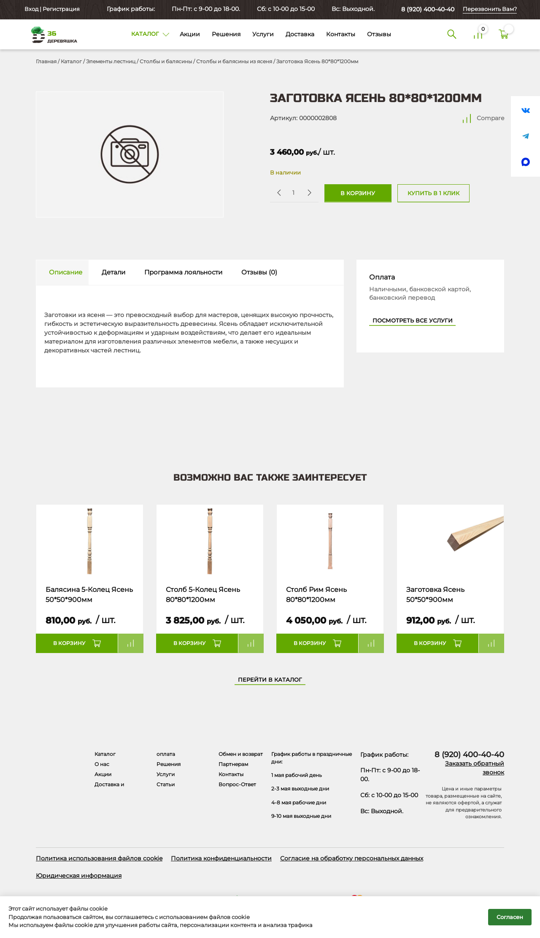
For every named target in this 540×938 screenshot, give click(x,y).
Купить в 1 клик (433, 193)
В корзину (357, 193)
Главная (46, 61)
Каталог (71, 61)
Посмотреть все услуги (413, 320)
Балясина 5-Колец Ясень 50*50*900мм (89, 595)
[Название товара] (89, 540)
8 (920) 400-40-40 (427, 9)
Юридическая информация (79, 875)
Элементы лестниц (110, 61)
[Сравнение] (478, 34)
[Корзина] (504, 34)
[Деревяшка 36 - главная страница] (50, 34)
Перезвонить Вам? (490, 9)
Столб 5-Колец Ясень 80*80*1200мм (203, 595)
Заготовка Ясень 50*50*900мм (435, 595)
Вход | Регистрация (51, 9)
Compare (490, 118)
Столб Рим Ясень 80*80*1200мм (316, 595)
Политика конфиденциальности (221, 858)
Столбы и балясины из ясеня (234, 61)
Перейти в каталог (270, 680)
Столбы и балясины (166, 61)
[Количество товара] (293, 192)
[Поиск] (452, 34)
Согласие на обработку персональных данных (351, 858)
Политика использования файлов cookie (99, 858)
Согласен (510, 917)
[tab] (62, 272)
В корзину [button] (69, 643)
